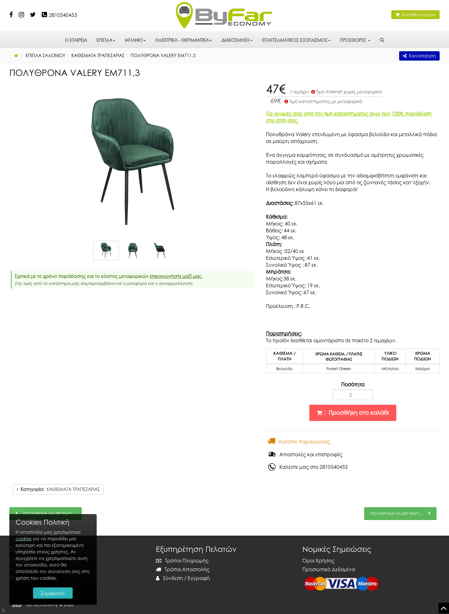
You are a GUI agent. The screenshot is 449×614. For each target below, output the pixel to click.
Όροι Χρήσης (318, 560)
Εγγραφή (199, 578)
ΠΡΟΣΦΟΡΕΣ (355, 40)
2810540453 (63, 15)
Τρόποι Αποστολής (183, 569)
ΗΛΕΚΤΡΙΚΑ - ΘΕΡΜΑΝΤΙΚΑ (183, 40)
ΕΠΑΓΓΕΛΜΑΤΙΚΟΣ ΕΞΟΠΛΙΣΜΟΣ (296, 40)
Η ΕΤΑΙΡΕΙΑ (76, 40)
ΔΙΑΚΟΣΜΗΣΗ (237, 40)
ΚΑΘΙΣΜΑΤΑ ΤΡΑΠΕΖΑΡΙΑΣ (58, 489)
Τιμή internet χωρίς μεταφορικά (346, 91)
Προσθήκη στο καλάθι (353, 412)
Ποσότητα (353, 384)
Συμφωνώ (53, 593)
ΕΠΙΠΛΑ (105, 40)
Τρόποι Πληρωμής (182, 560)
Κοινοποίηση (419, 55)
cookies (23, 538)
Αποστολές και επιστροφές (305, 454)
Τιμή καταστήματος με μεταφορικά (322, 101)
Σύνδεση (169, 578)
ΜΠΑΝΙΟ (135, 40)
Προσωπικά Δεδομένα (328, 569)
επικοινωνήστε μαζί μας (175, 276)
